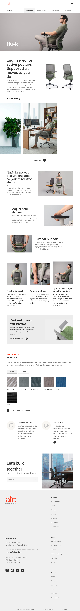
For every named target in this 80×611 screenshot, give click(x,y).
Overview (29, 11)
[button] (72, 3)
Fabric (24, 372)
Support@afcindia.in (13, 552)
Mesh (12, 372)
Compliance (64, 609)
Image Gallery (41, 11)
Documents (67, 11)
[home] (9, 3)
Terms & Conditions (48, 609)
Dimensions (55, 11)
